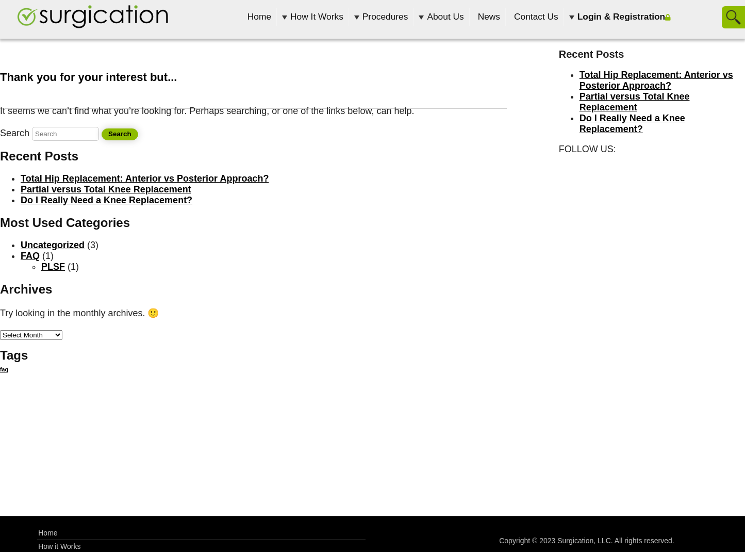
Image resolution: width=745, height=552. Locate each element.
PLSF (53, 267)
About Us (445, 16)
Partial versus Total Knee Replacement (106, 189)
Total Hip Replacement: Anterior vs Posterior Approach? (145, 178)
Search (14, 133)
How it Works (59, 546)
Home (259, 16)
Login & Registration (621, 16)
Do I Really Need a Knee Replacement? (106, 200)
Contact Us (536, 16)
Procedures (385, 16)
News (489, 16)
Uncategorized (53, 245)
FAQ (30, 256)
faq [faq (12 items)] (4, 369)
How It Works (316, 16)
